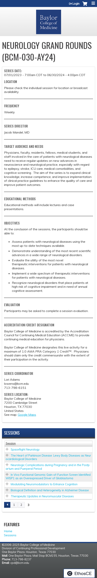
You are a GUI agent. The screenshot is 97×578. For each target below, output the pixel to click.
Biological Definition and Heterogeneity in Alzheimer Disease (50, 490)
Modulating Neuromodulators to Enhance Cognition (44, 484)
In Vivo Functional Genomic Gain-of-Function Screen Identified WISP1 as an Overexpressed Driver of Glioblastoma (48, 476)
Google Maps (27, 415)
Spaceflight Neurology (25, 449)
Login (75, 3)
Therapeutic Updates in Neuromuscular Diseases (42, 496)
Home (8, 531)
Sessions (10, 535)
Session (11, 443)
